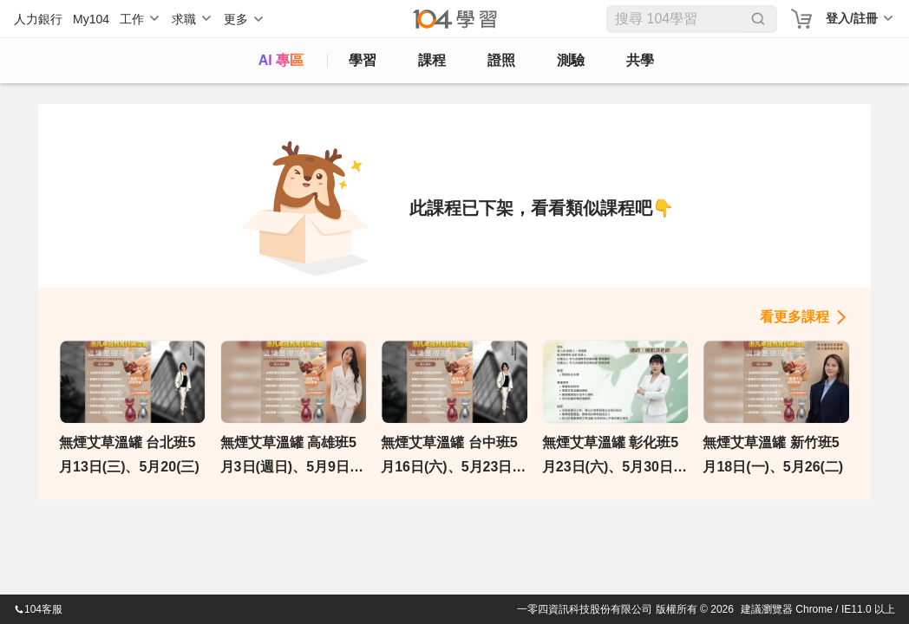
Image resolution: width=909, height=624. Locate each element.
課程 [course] (432, 60)
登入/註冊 (852, 18)
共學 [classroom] (640, 60)
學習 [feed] (362, 60)
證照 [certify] (501, 60)
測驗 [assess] (571, 60)
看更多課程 (794, 316)
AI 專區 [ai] (281, 60)
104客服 (38, 609)
